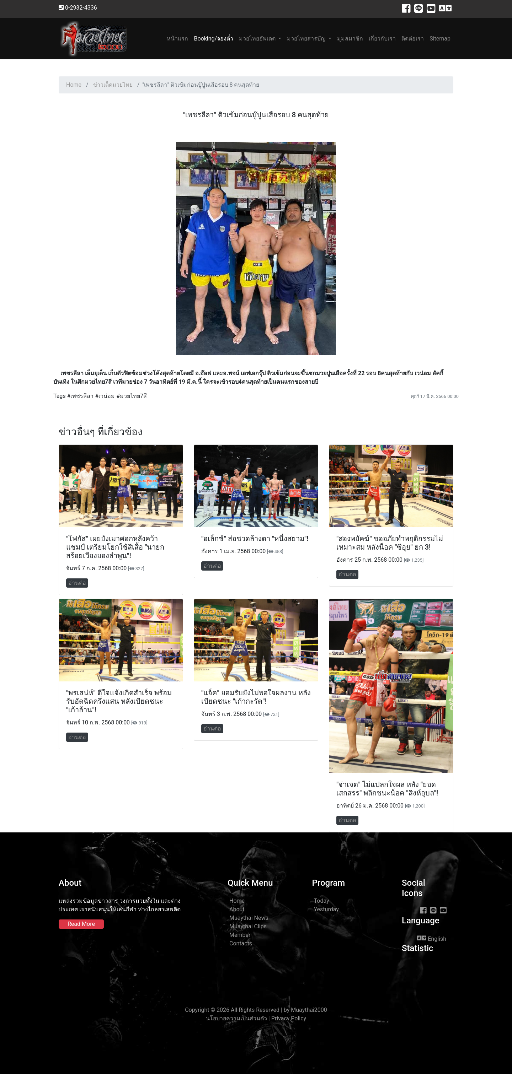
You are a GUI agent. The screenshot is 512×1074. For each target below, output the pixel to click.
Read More (81, 924)
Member (239, 935)
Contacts (240, 943)
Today (321, 900)
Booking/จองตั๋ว (213, 38)
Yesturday (326, 909)
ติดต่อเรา (412, 38)
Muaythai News (248, 917)
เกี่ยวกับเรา (382, 38)
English (431, 938)
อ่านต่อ (77, 582)
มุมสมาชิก (350, 38)
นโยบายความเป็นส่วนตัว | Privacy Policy (256, 1018)
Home (73, 84)
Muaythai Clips (248, 926)
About (237, 909)
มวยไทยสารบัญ (307, 38)
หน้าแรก (179, 38)
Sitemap (440, 38)
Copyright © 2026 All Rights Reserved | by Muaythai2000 (256, 1009)
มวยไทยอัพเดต (258, 38)
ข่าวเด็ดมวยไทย (113, 84)
